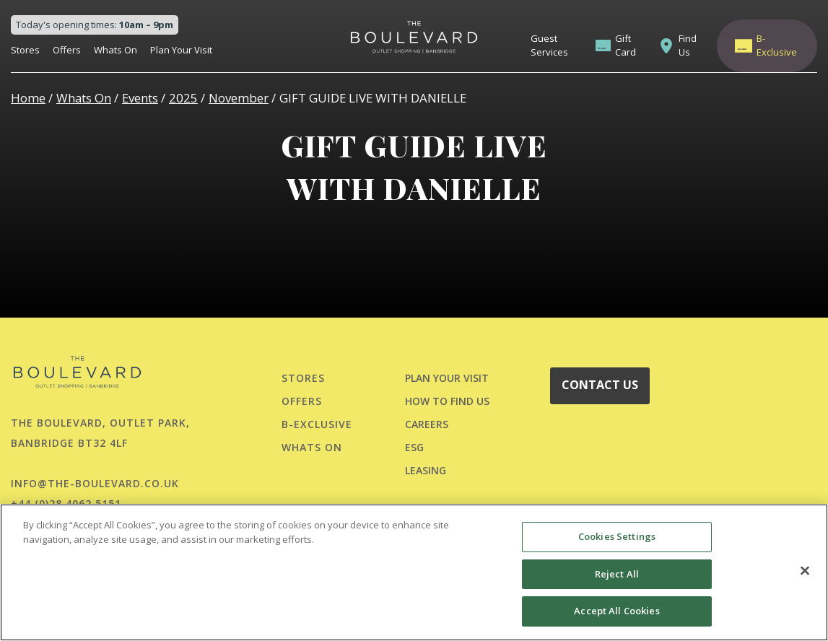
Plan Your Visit (181, 49)
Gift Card (625, 45)
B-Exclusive (777, 45)
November (239, 98)
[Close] (805, 571)
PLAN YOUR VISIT (447, 378)
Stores (25, 49)
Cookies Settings (616, 536)
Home (28, 98)
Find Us (688, 45)
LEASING (425, 470)
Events (140, 98)
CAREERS (426, 424)
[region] (414, 572)
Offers (67, 49)
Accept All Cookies (616, 610)
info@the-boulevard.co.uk (95, 483)
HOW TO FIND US (447, 401)
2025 (183, 98)
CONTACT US (600, 385)
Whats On (115, 49)
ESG (414, 447)
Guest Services (549, 45)
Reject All (617, 573)
